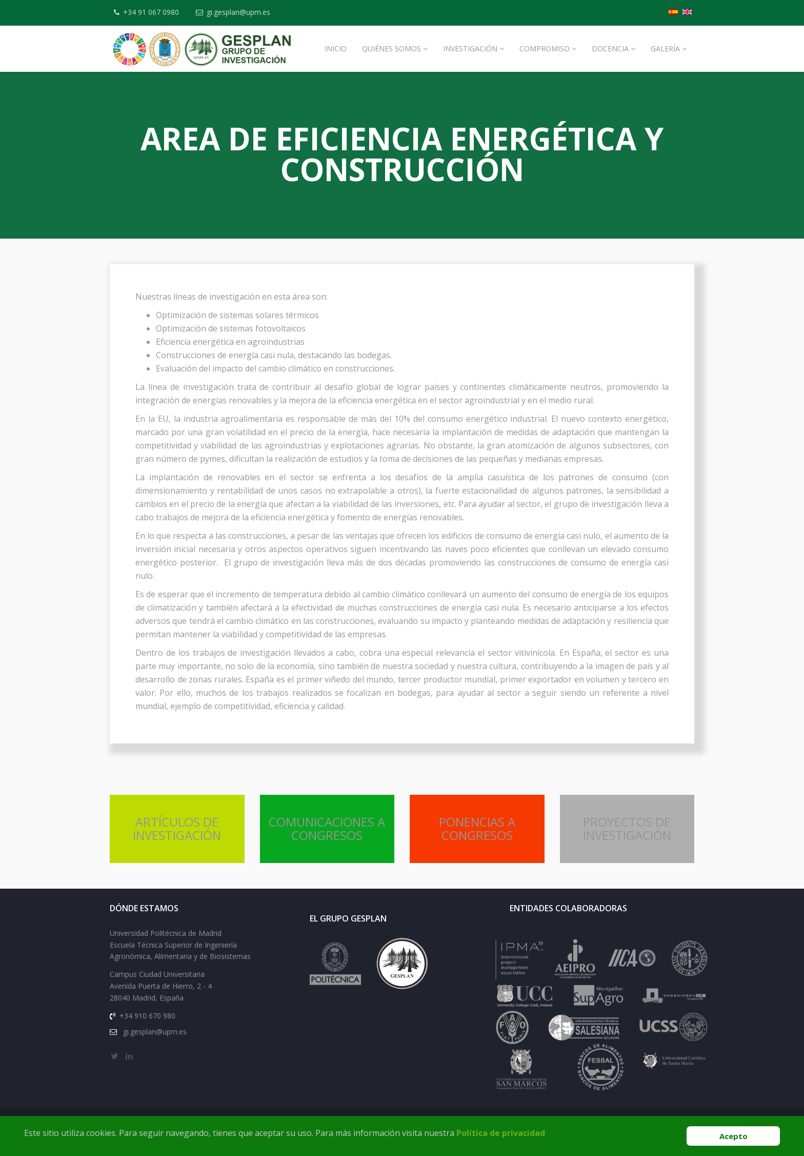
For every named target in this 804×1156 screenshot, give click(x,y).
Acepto (733, 1136)
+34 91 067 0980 (151, 12)
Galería (665, 48)
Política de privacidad (500, 1133)
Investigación (470, 48)
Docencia (610, 48)
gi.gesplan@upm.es (238, 12)
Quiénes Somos (391, 48)
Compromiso (544, 48)
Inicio (336, 48)
